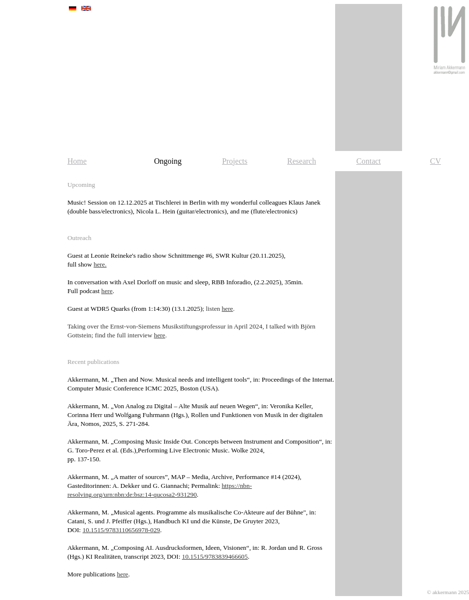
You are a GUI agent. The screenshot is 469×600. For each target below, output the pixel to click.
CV (435, 161)
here (107, 291)
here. (100, 264)
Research (301, 161)
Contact (368, 161)
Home (77, 161)
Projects (235, 161)
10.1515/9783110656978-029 (121, 530)
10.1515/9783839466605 (215, 556)
